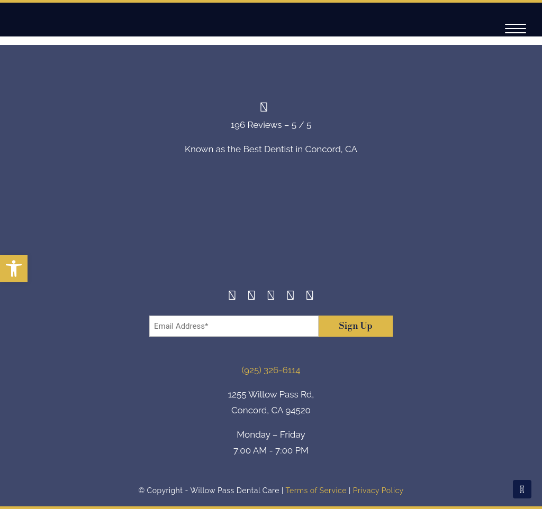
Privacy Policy (378, 490)
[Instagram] (251, 297)
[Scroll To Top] (522, 489)
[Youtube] (310, 297)
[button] (14, 268)
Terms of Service (315, 490)
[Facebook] (232, 297)
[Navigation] (515, 29)
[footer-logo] (271, 230)
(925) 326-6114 (271, 370)
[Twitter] (271, 297)
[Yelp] (290, 297)
